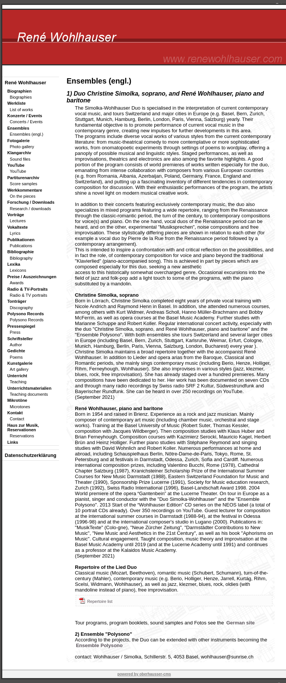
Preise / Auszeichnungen (31, 276)
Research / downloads (30, 208)
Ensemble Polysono (99, 645)
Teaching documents (29, 394)
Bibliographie (20, 251)
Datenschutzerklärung (31, 455)
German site (240, 623)
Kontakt (15, 412)
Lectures (18, 220)
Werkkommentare (24, 190)
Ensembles (18, 128)
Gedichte (16, 350)
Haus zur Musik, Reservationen (23, 427)
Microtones (20, 406)
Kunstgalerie (20, 363)
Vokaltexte (17, 227)
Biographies (21, 97)
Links (12, 442)
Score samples (23, 183)
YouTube (15, 165)
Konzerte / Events (24, 115)
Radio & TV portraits (28, 295)
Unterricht (17, 375)
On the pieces (23, 196)
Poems (16, 357)
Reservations (22, 436)
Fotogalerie (18, 140)
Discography (21, 307)
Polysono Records (25, 313)
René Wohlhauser (26, 82)
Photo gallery (22, 146)
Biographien (19, 91)
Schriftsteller (20, 338)
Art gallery (19, 369)
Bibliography (21, 258)
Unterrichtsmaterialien (29, 388)
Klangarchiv (19, 152)
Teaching (18, 381)
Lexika (13, 264)
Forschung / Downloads (30, 202)
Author (16, 344)
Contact (17, 419)
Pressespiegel (21, 326)
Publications (21, 245)
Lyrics (15, 233)
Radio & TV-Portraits (27, 289)
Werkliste (16, 103)
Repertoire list (95, 601)
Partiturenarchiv (23, 177)
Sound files (20, 159)
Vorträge (15, 214)
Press (15, 332)
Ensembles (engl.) (27, 134)
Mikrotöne (17, 400)
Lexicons (18, 270)
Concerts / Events (26, 121)
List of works (21, 109)
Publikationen (20, 239)
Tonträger (16, 301)
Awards (16, 282)
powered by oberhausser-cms (144, 674)
